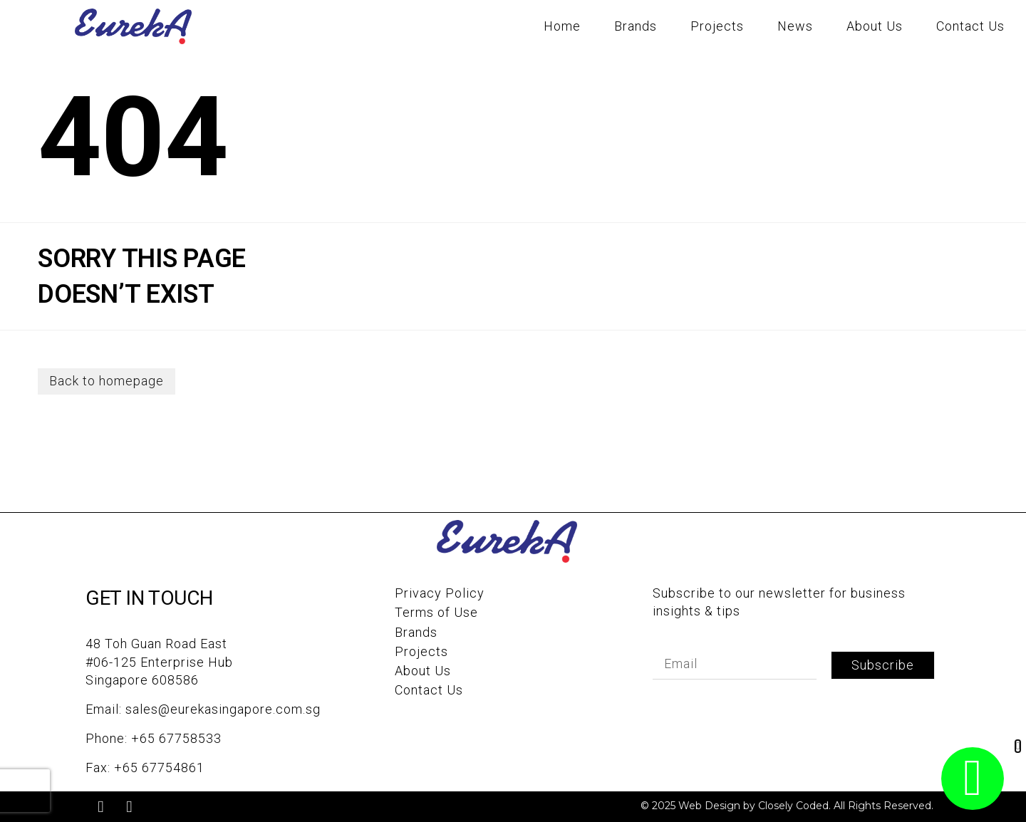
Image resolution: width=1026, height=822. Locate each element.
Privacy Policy (439, 593)
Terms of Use (436, 612)
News (795, 26)
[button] (1018, 746)
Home (562, 26)
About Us (874, 26)
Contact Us (970, 26)
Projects (717, 26)
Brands (635, 26)
